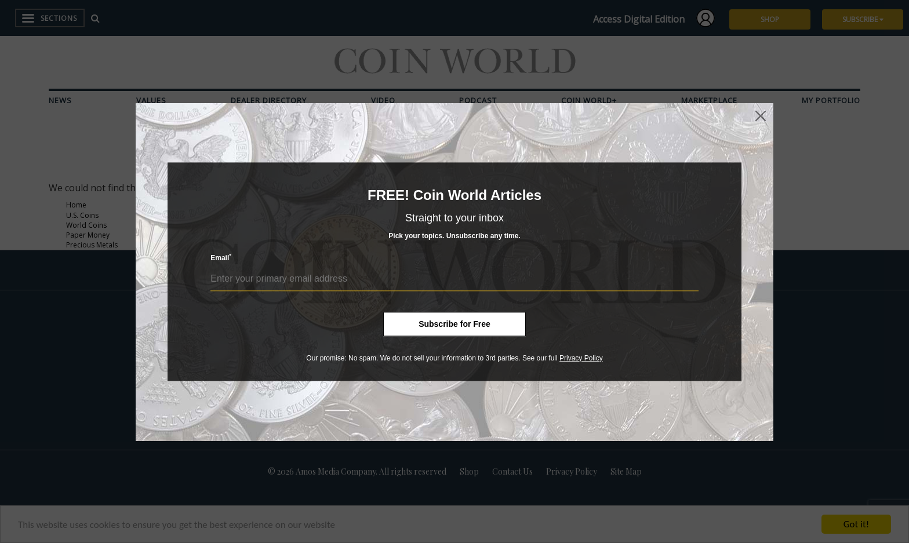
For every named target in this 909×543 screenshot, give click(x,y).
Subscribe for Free (454, 324)
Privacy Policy (581, 358)
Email (220, 257)
